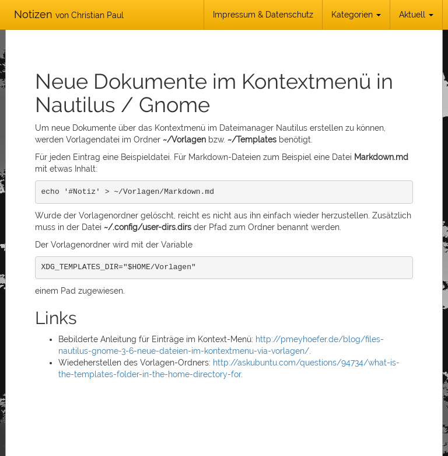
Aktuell (416, 14)
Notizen (69, 14)
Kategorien (356, 14)
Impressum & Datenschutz (263, 14)
